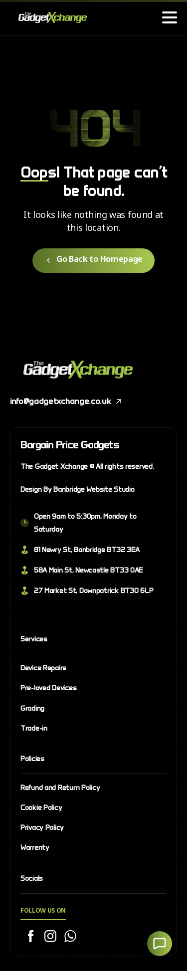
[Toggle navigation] (170, 17)
